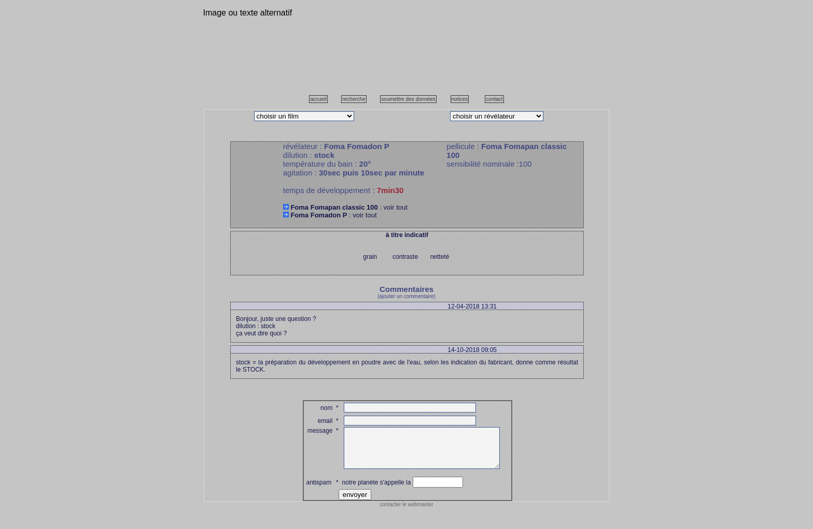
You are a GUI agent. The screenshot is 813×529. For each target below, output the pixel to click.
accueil (318, 99)
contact (494, 99)
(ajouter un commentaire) (406, 296)
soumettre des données (408, 99)
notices (460, 99)
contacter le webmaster (406, 512)
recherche (353, 99)
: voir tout (345, 207)
